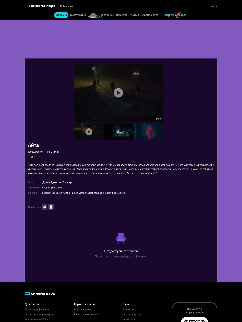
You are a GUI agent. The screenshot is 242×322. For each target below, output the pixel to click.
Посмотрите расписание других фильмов (121, 256)
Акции (135, 15)
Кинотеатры (78, 15)
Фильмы (61, 15)
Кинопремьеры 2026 (36, 319)
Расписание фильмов (37, 309)
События (121, 15)
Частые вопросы (132, 314)
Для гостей (32, 304)
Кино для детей (82, 309)
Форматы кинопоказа (86, 314)
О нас (126, 304)
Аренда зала (150, 15)
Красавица (106, 15)
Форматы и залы (84, 304)
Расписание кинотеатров (39, 314)
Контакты (128, 309)
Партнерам (129, 319)
